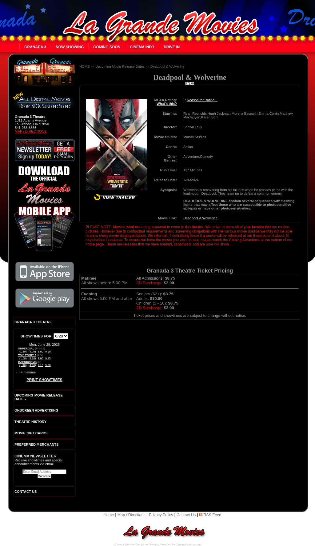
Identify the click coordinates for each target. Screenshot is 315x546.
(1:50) (23, 358)
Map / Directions (30, 131)
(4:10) (32, 365)
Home (109, 515)
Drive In (172, 47)
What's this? (167, 104)
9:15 (48, 358)
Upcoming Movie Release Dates (120, 66)
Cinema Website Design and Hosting (137, 544)
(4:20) (32, 358)
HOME (84, 66)
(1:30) (23, 351)
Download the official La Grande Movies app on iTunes (44, 271)
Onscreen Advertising (36, 410)
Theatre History (30, 422)
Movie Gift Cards (31, 433)
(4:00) (32, 351)
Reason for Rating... (202, 100)
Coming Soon (106, 47)
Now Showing (70, 47)
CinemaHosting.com (188, 544)
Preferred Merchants (36, 444)
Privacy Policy (161, 515)
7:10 (40, 365)
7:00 (40, 358)
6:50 (40, 351)
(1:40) (23, 365)
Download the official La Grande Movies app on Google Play (44, 298)
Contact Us (186, 515)
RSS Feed (210, 515)
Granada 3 (35, 47)
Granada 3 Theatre (33, 322)
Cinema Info (142, 47)
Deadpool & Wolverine (167, 66)
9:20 (48, 351)
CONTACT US (25, 491)
